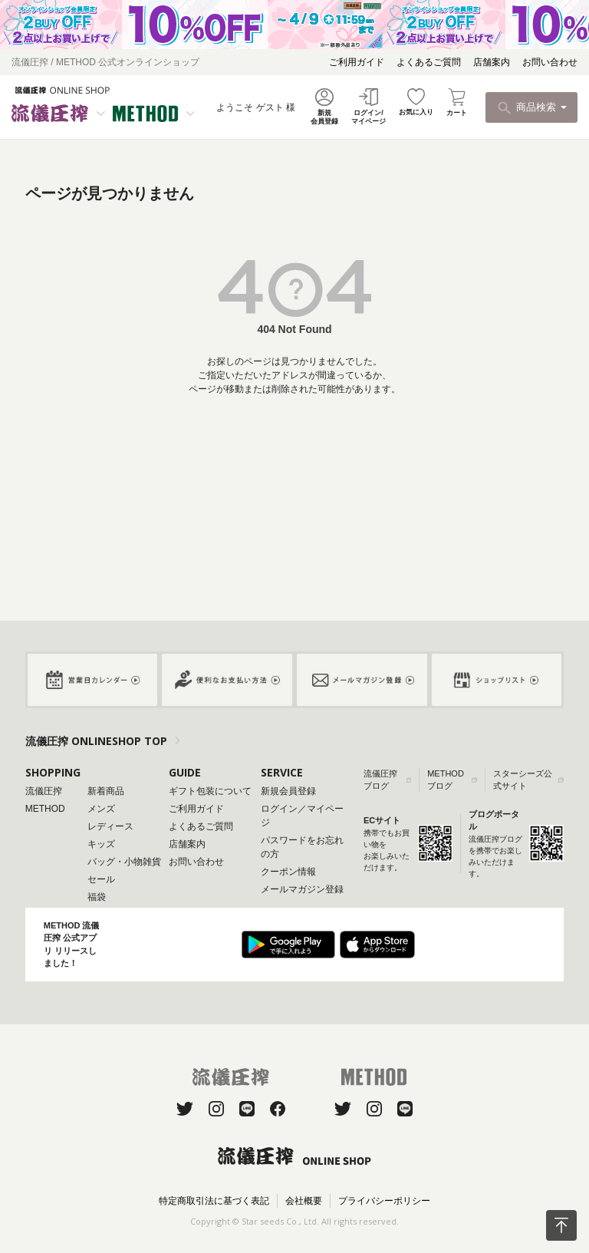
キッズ (101, 844)
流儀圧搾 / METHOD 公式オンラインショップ (105, 62)
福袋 (96, 897)
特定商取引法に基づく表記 (214, 1200)
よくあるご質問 (429, 62)
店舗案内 (491, 62)
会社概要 (303, 1200)
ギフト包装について (210, 791)
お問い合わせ (549, 62)
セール (101, 879)
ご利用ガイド (356, 62)
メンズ (101, 808)
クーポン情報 (288, 871)
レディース (110, 826)
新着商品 (105, 791)
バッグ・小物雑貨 (124, 861)
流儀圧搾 (43, 791)
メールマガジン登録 (302, 889)
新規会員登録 (288, 791)
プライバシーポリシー (384, 1200)
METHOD (45, 808)
